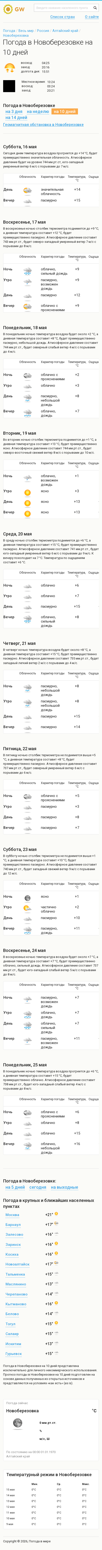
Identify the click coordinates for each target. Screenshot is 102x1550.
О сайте (92, 17)
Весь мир (26, 31)
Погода (9, 31)
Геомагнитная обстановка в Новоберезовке (43, 125)
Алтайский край (65, 31)
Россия (43, 31)
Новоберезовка (16, 35)
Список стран (62, 17)
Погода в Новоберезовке (22, 1366)
